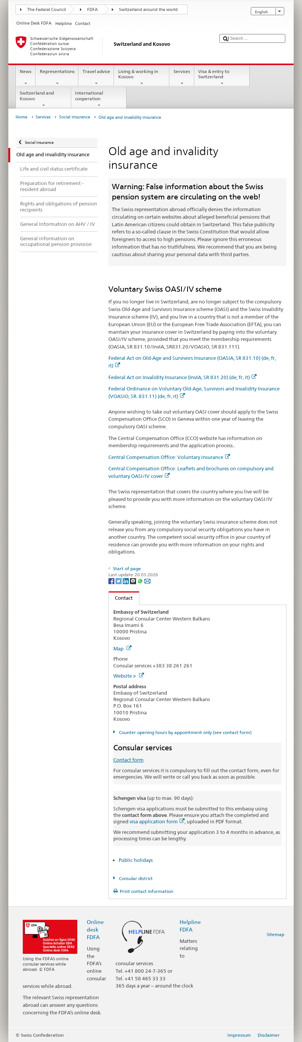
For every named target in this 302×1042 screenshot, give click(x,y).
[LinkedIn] (126, 581)
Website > (128, 676)
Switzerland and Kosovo (43, 99)
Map (122, 648)
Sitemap (275, 934)
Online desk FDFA (95, 929)
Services (182, 77)
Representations (57, 77)
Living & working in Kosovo (141, 77)
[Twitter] (119, 581)
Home (21, 117)
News (25, 77)
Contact (121, 598)
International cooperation (99, 99)
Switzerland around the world (148, 9)
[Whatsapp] (140, 581)
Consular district (135, 878)
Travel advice (96, 77)
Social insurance (74, 117)
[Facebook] (112, 581)
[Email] (147, 581)
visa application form (157, 821)
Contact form (128, 760)
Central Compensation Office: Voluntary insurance (169, 457)
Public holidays (136, 860)
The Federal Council (46, 9)
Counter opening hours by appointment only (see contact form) (185, 732)
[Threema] (133, 581)
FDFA (92, 9)
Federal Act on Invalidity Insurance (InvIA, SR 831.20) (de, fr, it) (182, 377)
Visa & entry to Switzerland (222, 77)
